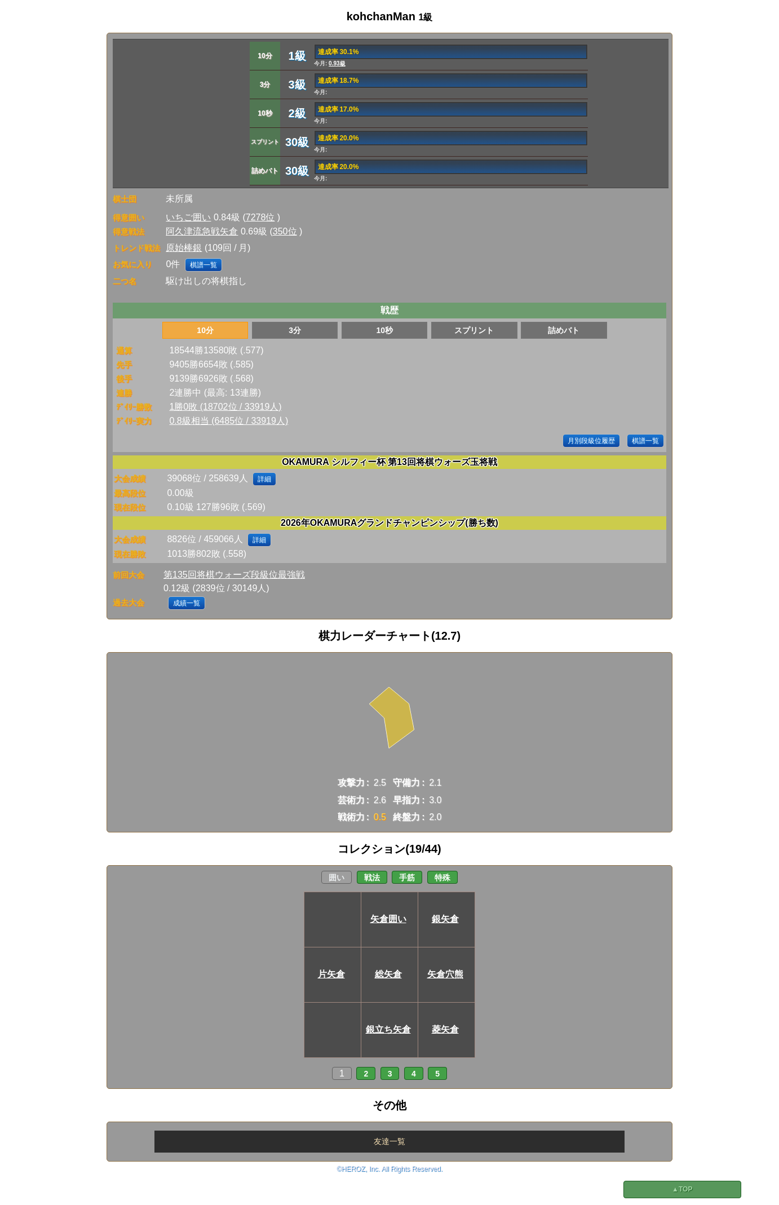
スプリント (474, 330)
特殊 (442, 877)
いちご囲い (188, 217)
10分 (205, 330)
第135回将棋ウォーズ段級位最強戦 (234, 574)
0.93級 (337, 63)
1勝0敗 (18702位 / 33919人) (225, 406)
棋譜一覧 (203, 265)
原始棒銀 (184, 247)
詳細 (264, 479)
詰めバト (563, 330)
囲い (336, 877)
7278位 (260, 217)
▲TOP (682, 1189)
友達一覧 (389, 1141)
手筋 (407, 877)
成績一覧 (186, 603)
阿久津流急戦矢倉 (202, 231)
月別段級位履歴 (591, 441)
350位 (285, 231)
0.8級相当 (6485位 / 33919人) (228, 421)
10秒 (384, 330)
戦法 (372, 877)
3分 (295, 330)
